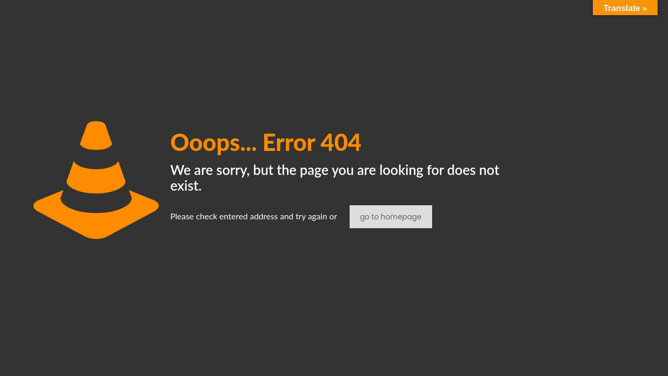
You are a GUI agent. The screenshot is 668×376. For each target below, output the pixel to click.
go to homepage (391, 217)
